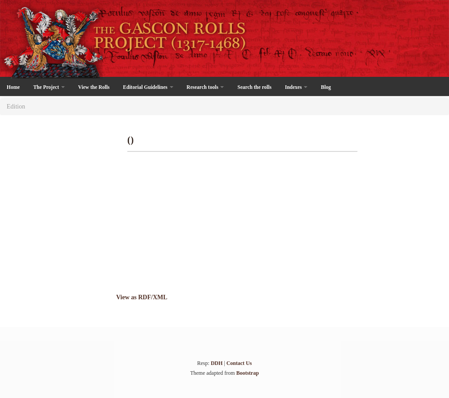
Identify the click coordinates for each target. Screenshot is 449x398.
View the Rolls (93, 87)
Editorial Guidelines (148, 87)
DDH (217, 363)
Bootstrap (247, 373)
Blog (326, 87)
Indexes (296, 87)
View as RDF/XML (142, 297)
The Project (48, 87)
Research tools (205, 87)
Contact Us (239, 363)
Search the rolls (254, 87)
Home (13, 87)
